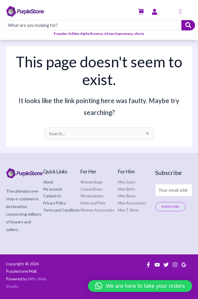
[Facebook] (148, 264)
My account (52, 189)
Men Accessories (132, 203)
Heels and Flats (93, 203)
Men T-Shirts (128, 210)
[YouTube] (157, 264)
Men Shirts (126, 189)
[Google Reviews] (183, 264)
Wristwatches (91, 196)
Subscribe (170, 206)
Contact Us (52, 196)
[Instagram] (175, 264)
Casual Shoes (91, 189)
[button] (180, 11)
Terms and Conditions (61, 210)
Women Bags (91, 182)
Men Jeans (126, 182)
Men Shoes (127, 196)
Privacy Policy (54, 203)
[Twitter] (166, 264)
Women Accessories (97, 210)
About (48, 182)
